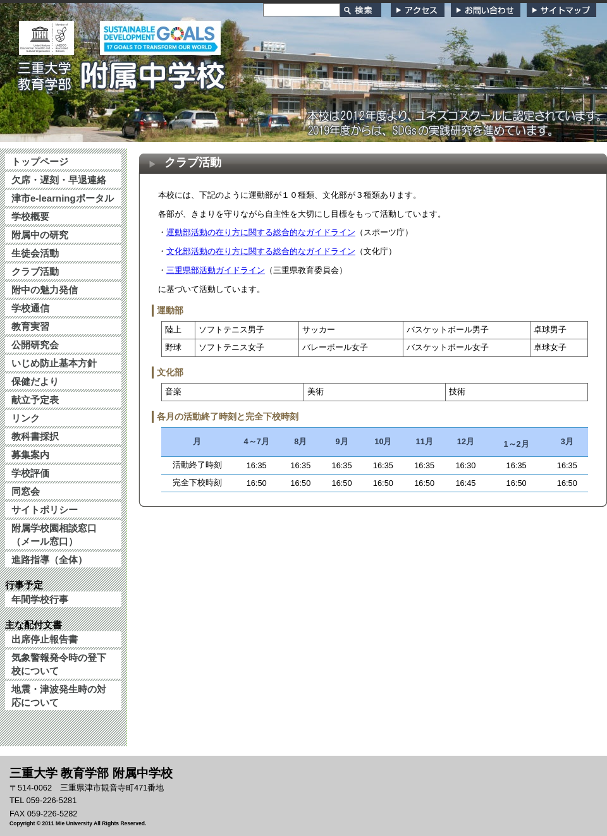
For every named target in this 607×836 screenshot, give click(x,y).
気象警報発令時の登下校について (58, 664)
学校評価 (30, 473)
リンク (25, 418)
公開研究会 (35, 344)
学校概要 (30, 216)
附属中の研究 (39, 234)
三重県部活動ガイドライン (215, 270)
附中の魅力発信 (44, 289)
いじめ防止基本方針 (54, 363)
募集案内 (30, 454)
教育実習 (30, 326)
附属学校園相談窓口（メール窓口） (54, 535)
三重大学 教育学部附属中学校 (122, 72)
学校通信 (30, 308)
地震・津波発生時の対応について (58, 696)
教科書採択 (35, 436)
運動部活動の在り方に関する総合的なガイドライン (260, 232)
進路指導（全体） (49, 559)
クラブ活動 (35, 271)
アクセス (418, 10)
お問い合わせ (485, 10)
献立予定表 (35, 399)
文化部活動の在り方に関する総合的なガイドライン (260, 251)
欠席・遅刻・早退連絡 (58, 179)
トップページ (39, 161)
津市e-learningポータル (62, 198)
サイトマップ (561, 10)
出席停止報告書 (44, 639)
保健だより (35, 381)
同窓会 (25, 491)
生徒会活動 (35, 253)
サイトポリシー (44, 509)
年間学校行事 (39, 599)
